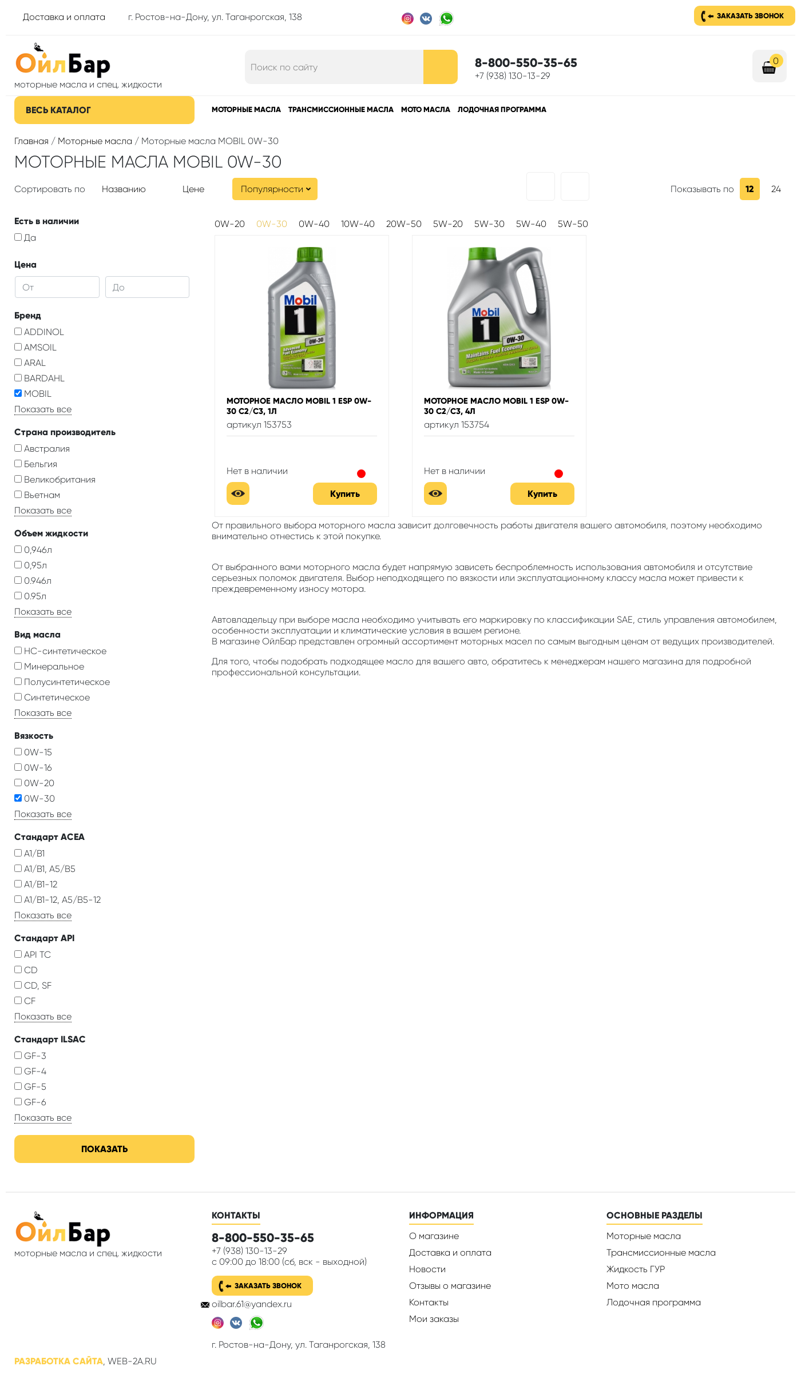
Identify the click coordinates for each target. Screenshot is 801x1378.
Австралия (42, 448)
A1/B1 (29, 853)
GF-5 (30, 1086)
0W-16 (33, 767)
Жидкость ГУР (635, 1269)
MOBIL (32, 393)
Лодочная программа (502, 109)
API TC (32, 954)
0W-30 (34, 798)
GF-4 (30, 1071)
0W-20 (34, 783)
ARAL (30, 362)
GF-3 (30, 1055)
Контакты (429, 1302)
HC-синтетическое (60, 651)
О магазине (434, 1235)
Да (25, 237)
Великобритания (55, 479)
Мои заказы (434, 1318)
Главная (31, 141)
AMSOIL (35, 347)
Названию (124, 189)
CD (26, 970)
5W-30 (489, 223)
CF (24, 1000)
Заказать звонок (750, 15)
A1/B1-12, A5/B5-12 (57, 899)
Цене (193, 189)
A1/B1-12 (35, 884)
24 (776, 189)
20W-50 (404, 223)
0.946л (32, 580)
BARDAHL (39, 378)
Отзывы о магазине (450, 1285)
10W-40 (358, 223)
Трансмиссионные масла (341, 109)
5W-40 (531, 223)
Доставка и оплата (64, 16)
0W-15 (33, 752)
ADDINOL (39, 331)
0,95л (30, 565)
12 (750, 189)
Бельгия (35, 464)
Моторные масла (246, 109)
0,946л (33, 549)
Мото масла (425, 109)
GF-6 (30, 1102)
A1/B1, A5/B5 (45, 868)
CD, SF (32, 985)
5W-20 (448, 223)
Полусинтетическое (62, 681)
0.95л (30, 596)
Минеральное (49, 666)
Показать (104, 1149)
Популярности (272, 189)
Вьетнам (37, 494)
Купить (345, 493)
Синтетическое (52, 697)
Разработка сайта (58, 1361)
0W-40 (314, 223)
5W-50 (573, 223)
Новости (427, 1269)
